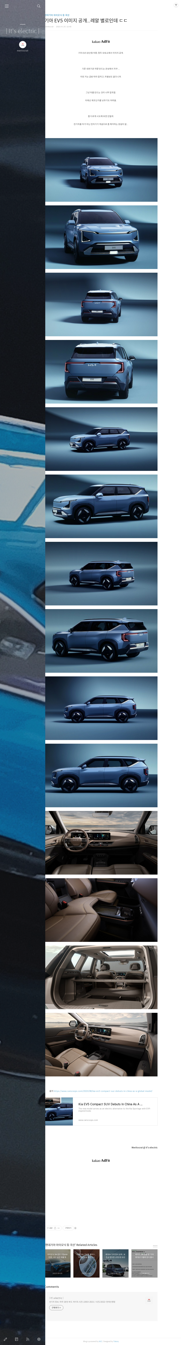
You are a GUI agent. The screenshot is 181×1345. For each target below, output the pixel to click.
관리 (39, 1339)
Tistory (126, 1341)
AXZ (110, 1341)
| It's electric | (22, 31)
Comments (62, 1287)
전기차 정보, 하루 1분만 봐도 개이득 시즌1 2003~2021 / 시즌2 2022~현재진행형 (93, 1302)
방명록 (17, 1339)
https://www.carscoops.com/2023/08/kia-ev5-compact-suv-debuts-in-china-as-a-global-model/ (113, 1091)
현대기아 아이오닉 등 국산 (67, 15)
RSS (28, 1339)
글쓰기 (6, 1339)
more (165, 1245)
